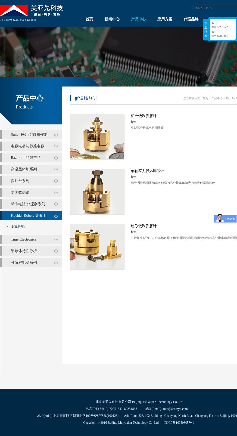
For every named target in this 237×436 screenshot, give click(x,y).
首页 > (206, 98)
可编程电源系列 (24, 262)
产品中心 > (218, 98)
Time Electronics (23, 239)
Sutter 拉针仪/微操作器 (29, 134)
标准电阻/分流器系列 (28, 204)
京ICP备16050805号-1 (179, 422)
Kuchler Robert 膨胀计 (28, 215)
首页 (89, 19)
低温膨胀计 (19, 226)
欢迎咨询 (205, 29)
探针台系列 (20, 181)
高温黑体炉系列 (24, 169)
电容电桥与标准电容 (27, 146)
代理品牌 (191, 19)
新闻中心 (112, 19)
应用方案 (164, 19)
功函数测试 (20, 192)
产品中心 (138, 19)
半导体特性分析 (24, 251)
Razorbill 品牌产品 (26, 158)
